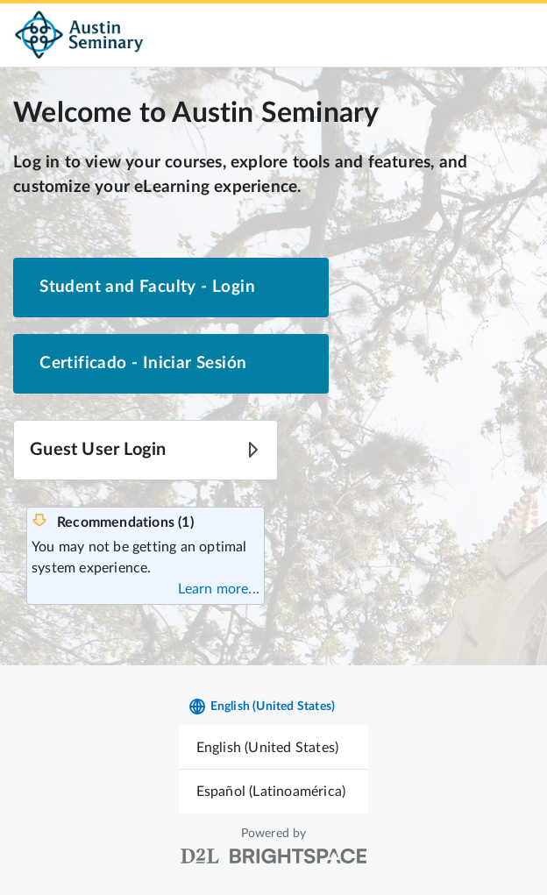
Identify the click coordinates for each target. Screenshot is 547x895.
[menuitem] (274, 747)
